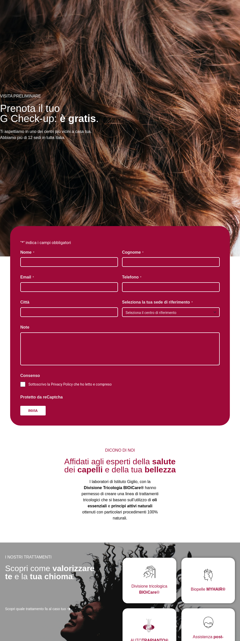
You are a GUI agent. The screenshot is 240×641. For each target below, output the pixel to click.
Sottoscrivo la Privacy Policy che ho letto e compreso (70, 384)
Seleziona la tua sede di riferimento (157, 302)
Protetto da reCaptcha (41, 397)
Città (24, 302)
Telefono (131, 277)
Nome (27, 252)
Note (24, 327)
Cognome (132, 252)
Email (27, 277)
